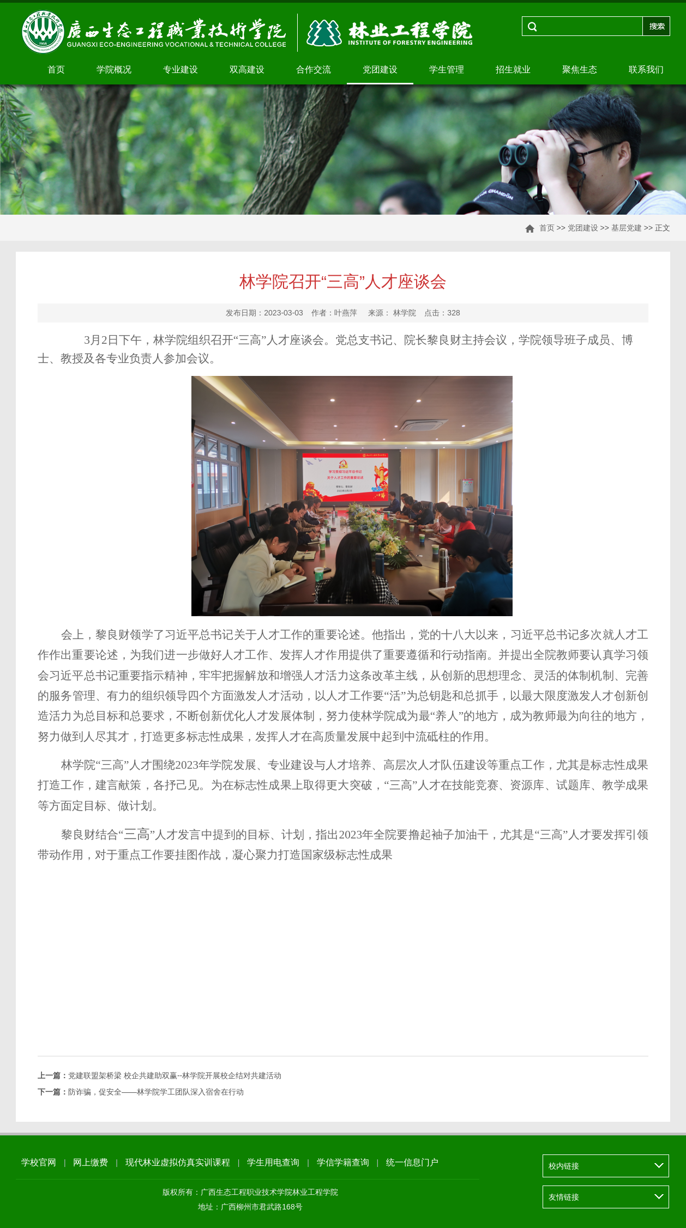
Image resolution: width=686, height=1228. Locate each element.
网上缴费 (90, 1162)
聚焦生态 (579, 69)
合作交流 (313, 69)
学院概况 (114, 69)
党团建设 (380, 69)
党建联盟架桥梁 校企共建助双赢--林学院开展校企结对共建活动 (159, 1075)
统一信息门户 (412, 1162)
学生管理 (446, 69)
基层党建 (626, 227)
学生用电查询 (273, 1162)
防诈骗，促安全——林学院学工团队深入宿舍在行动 (141, 1091)
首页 (56, 69)
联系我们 (646, 69)
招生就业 (513, 69)
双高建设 (247, 69)
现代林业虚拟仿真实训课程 (177, 1162)
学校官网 (38, 1162)
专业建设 (180, 69)
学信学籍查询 (343, 1162)
